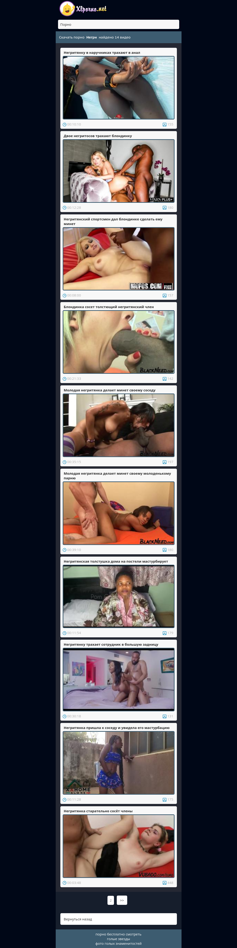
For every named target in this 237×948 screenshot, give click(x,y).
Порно (65, 24)
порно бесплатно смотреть (119, 934)
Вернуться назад (78, 919)
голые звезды (118, 938)
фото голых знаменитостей (118, 943)
